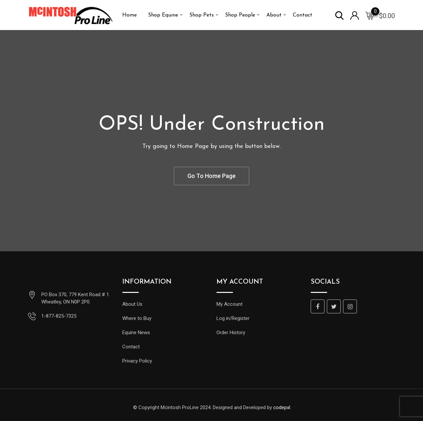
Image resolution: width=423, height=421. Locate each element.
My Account (229, 304)
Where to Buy (136, 318)
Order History (230, 332)
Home (129, 15)
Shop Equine (163, 15)
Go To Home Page (211, 175)
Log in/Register (233, 318)
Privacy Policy (137, 361)
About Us (132, 304)
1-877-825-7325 (58, 316)
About (274, 15)
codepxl (281, 407)
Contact (302, 15)
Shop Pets (201, 15)
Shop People (240, 15)
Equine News (136, 332)
